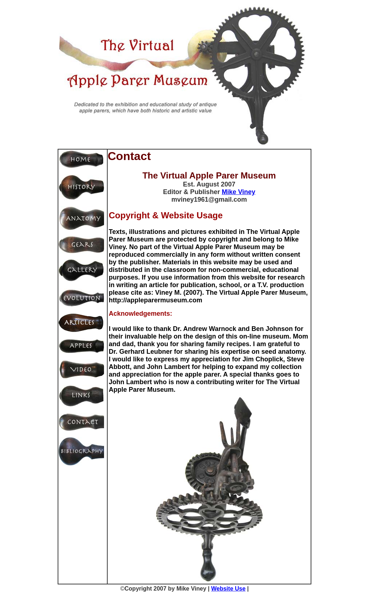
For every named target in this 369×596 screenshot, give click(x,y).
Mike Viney (239, 192)
